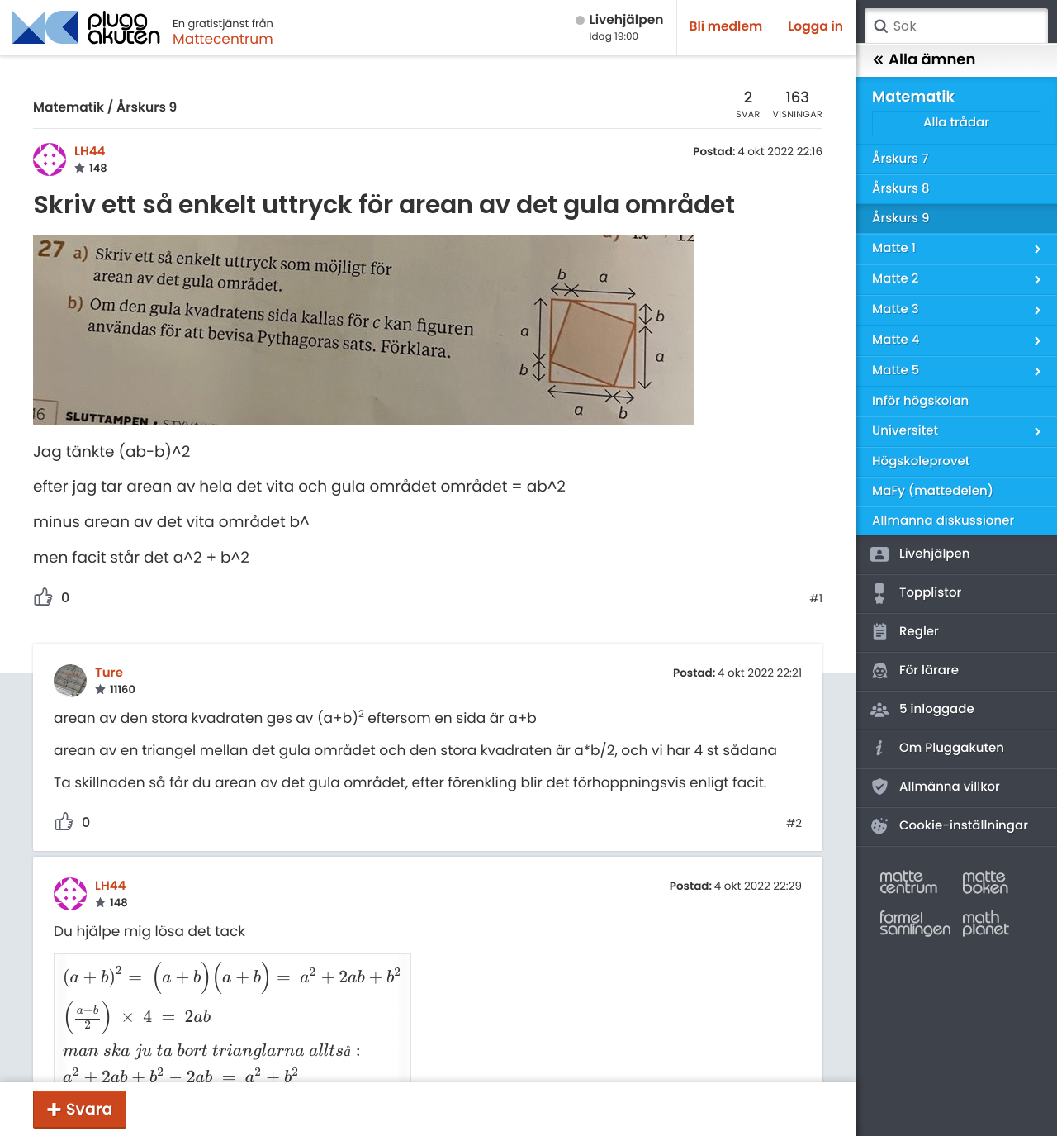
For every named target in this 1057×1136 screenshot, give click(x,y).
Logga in (815, 27)
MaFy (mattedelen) (932, 491)
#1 (815, 599)
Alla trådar (956, 122)
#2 (794, 823)
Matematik (68, 107)
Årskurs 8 (901, 188)
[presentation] (223, 970)
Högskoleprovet (920, 461)
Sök (880, 26)
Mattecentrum (223, 38)
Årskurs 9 (146, 107)
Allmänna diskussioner (943, 521)
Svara (89, 1109)
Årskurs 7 (900, 159)
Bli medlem (726, 27)
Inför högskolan (920, 401)
